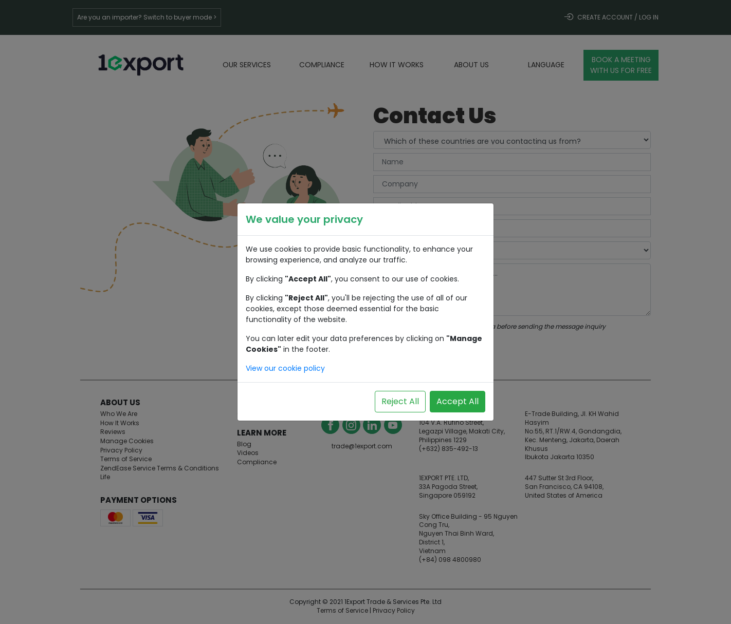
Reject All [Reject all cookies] (400, 401)
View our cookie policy (285, 368)
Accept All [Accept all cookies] (457, 401)
